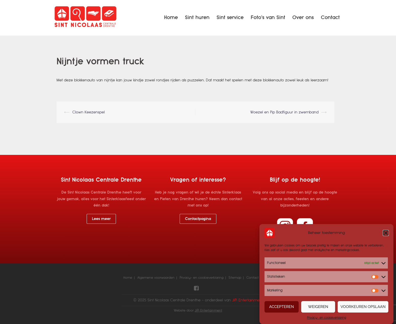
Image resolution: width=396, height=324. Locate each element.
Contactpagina (198, 218)
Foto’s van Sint (268, 17)
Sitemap (235, 278)
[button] (385, 233)
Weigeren (318, 307)
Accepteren (281, 307)
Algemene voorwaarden (156, 278)
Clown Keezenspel (88, 112)
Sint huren (197, 17)
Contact (330, 17)
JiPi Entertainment (208, 310)
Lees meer (101, 218)
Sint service (230, 17)
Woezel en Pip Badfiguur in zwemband (284, 112)
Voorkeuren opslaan (363, 307)
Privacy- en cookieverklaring (326, 318)
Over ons (303, 17)
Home (171, 17)
